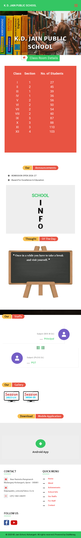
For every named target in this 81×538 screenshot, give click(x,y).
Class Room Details (44, 58)
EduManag (70, 535)
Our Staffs (52, 496)
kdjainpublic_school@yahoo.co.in (19, 491)
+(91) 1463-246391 (18, 496)
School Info (53, 492)
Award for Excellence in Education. (28, 180)
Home (50, 479)
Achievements (54, 488)
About (50, 483)
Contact (51, 505)
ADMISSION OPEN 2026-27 (24, 176)
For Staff (52, 501)
